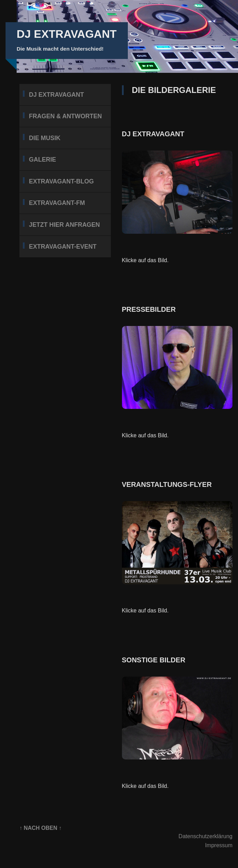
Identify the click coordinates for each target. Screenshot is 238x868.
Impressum (218, 845)
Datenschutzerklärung (205, 836)
